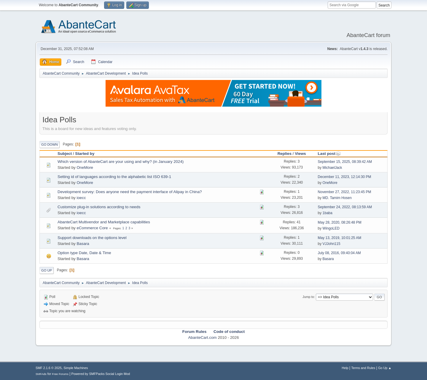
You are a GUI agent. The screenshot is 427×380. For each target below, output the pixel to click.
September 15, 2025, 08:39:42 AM (345, 162)
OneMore (85, 167)
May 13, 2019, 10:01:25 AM (339, 238)
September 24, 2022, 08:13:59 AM (345, 207)
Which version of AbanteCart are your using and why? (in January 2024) (121, 161)
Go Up (46, 270)
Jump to (308, 297)
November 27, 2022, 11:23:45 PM (344, 192)
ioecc (81, 197)
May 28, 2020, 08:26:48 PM (339, 222)
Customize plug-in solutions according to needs (99, 207)
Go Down (49, 144)
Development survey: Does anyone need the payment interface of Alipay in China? (130, 192)
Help (345, 368)
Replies (284, 153)
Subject (65, 153)
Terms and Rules (363, 368)
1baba (327, 213)
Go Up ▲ (384, 368)
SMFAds (41, 374)
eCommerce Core (92, 228)
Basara (83, 243)
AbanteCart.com (202, 337)
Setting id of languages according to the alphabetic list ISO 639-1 (114, 176)
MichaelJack (332, 168)
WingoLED (331, 228)
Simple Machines (75, 368)
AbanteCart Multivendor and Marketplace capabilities (104, 222)
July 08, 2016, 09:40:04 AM (339, 253)
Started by (84, 153)
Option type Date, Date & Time (84, 253)
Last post (329, 153)
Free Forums (60, 374)
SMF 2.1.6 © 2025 (49, 368)
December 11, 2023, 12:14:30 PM (344, 177)
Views (300, 153)
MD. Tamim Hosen (337, 198)
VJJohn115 (331, 244)
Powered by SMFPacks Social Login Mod (100, 374)
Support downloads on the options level (92, 237)
